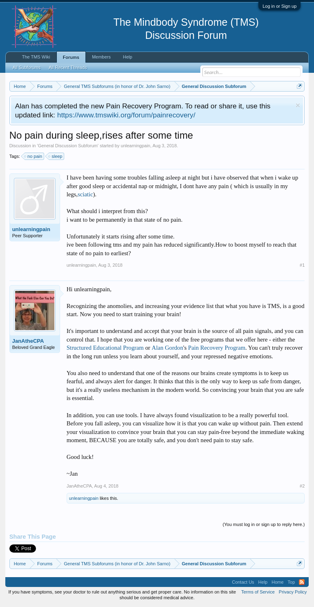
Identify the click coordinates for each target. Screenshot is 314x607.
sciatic (85, 194)
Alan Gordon (167, 347)
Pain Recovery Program (216, 347)
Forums (71, 57)
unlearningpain (135, 145)
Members (101, 56)
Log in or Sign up (279, 6)
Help (127, 56)
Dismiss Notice (298, 105)
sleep (55, 156)
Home (277, 582)
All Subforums (26, 67)
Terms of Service (258, 591)
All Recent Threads (68, 67)
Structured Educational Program (105, 347)
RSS (302, 582)
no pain (33, 156)
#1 (302, 265)
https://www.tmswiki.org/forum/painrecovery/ (126, 115)
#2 (302, 485)
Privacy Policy (293, 591)
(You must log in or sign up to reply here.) (264, 524)
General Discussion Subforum (68, 145)
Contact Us (243, 582)
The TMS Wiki (36, 56)
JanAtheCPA (28, 341)
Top (291, 582)
